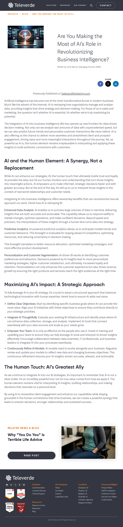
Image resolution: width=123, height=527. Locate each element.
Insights (13, 14)
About (57, 488)
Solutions (52, 5)
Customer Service (39, 491)
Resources (65, 5)
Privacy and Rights (109, 484)
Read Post (31, 455)
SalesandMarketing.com (75, 93)
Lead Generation (38, 488)
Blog (25, 14)
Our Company (81, 5)
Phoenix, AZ (82, 491)
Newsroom (36, 508)
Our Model (59, 491)
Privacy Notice (106, 488)
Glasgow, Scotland (85, 503)
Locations (82, 484)
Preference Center (108, 494)
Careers (58, 494)
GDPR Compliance (108, 491)
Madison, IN (82, 494)
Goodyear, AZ (83, 488)
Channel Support (38, 494)
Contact (105, 5)
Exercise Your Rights (109, 497)
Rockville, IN (82, 497)
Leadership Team (61, 497)
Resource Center (38, 505)
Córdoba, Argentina (85, 500)
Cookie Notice (106, 500)
